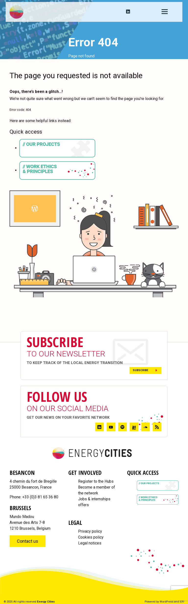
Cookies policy (91, 537)
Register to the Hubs (96, 481)
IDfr (182, 601)
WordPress (166, 601)
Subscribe (140, 370)
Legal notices (89, 543)
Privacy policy (90, 531)
